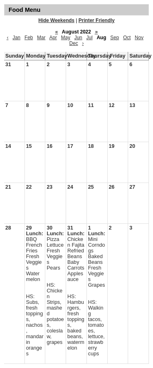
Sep (114, 37)
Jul (89, 37)
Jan (16, 37)
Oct (127, 37)
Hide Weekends (56, 20)
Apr (53, 37)
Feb (28, 37)
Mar (41, 37)
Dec (73, 43)
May (65, 37)
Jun (78, 37)
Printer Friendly (96, 20)
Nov (139, 37)
